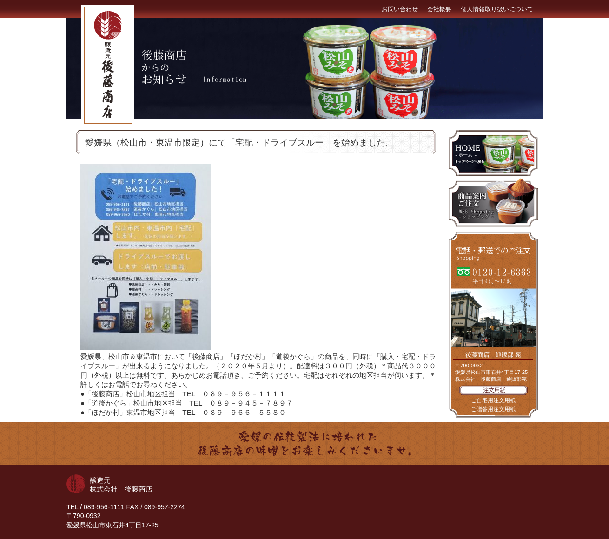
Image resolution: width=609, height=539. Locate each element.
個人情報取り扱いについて (497, 9)
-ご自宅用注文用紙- (493, 400)
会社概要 (439, 9)
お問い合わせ (400, 9)
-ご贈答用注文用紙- (493, 409)
